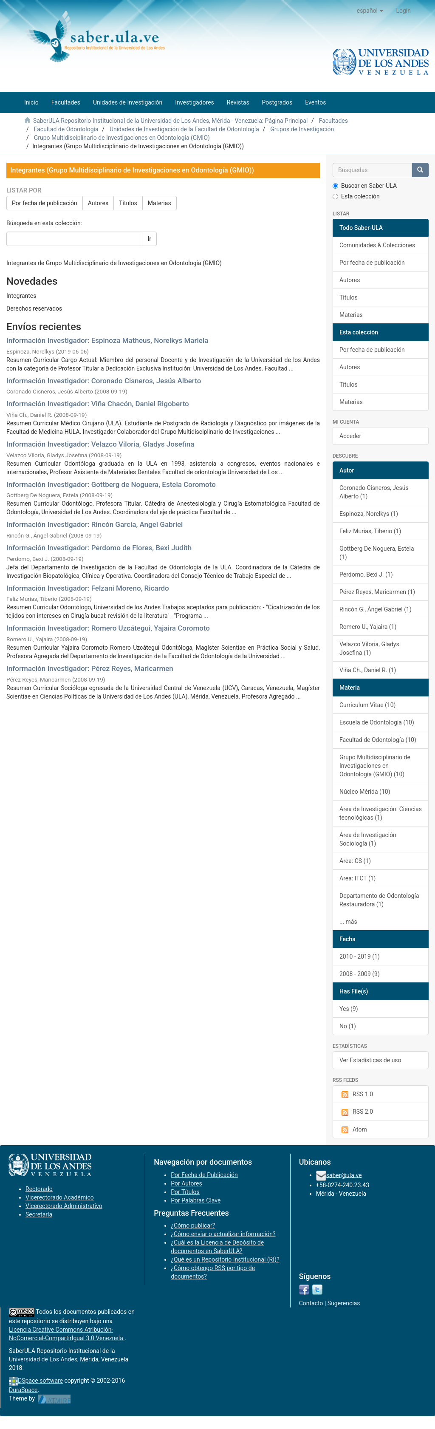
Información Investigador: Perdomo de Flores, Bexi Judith (99, 547)
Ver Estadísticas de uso (370, 1060)
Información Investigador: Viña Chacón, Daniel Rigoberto (97, 403)
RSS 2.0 (356, 1112)
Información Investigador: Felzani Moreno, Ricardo (87, 588)
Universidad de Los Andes (43, 1359)
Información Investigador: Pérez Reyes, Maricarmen (89, 668)
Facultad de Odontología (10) (377, 739)
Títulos (128, 203)
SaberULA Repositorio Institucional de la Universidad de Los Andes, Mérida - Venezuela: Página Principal (170, 120)
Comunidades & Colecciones (377, 245)
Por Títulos (185, 1191)
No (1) (347, 1026)
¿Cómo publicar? (193, 1225)
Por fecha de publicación (44, 203)
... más (348, 921)
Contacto (311, 1303)
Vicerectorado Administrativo (63, 1206)
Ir (149, 238)
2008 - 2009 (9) (359, 974)
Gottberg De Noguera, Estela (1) (376, 552)
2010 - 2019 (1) (359, 956)
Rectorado (39, 1189)
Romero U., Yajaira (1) (367, 626)
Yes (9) (348, 1008)
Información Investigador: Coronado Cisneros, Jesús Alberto (103, 380)
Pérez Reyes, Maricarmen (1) (377, 592)
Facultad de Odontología (66, 129)
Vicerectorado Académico (59, 1197)
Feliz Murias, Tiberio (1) (370, 531)
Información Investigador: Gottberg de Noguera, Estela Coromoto (111, 484)
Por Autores (186, 1183)
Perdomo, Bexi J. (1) (366, 574)
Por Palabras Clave (195, 1200)
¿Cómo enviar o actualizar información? (223, 1234)
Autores (98, 203)
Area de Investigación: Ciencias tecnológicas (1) (380, 813)
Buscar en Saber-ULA (365, 185)
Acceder (350, 436)
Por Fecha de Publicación (204, 1174)
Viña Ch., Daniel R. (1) (367, 670)
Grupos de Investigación (302, 129)
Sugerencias (344, 1303)
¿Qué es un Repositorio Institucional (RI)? (225, 1259)
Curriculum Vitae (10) (367, 705)
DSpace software (40, 1380)
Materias (159, 203)
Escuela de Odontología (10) (376, 722)
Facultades (333, 120)
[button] (370, 10)
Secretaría (38, 1214)
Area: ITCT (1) (357, 878)
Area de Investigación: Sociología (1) (368, 839)
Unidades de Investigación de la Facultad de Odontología (184, 129)
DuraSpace (23, 1390)
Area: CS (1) (355, 860)
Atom (353, 1130)
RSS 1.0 (356, 1094)
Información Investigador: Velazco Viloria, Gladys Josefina (100, 444)
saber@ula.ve (344, 1174)
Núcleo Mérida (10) (364, 791)
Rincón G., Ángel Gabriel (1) (375, 609)
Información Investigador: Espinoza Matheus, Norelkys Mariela (107, 340)
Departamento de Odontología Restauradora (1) (379, 900)
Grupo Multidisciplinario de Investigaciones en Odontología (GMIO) (122, 137)
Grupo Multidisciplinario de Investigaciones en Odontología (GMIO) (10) (374, 766)
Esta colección (356, 196)
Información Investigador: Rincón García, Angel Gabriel (94, 524)
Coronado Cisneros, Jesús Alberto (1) (374, 492)
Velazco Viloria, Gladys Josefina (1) (369, 648)
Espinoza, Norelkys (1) (368, 513)
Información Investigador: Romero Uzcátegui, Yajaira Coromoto (108, 628)
